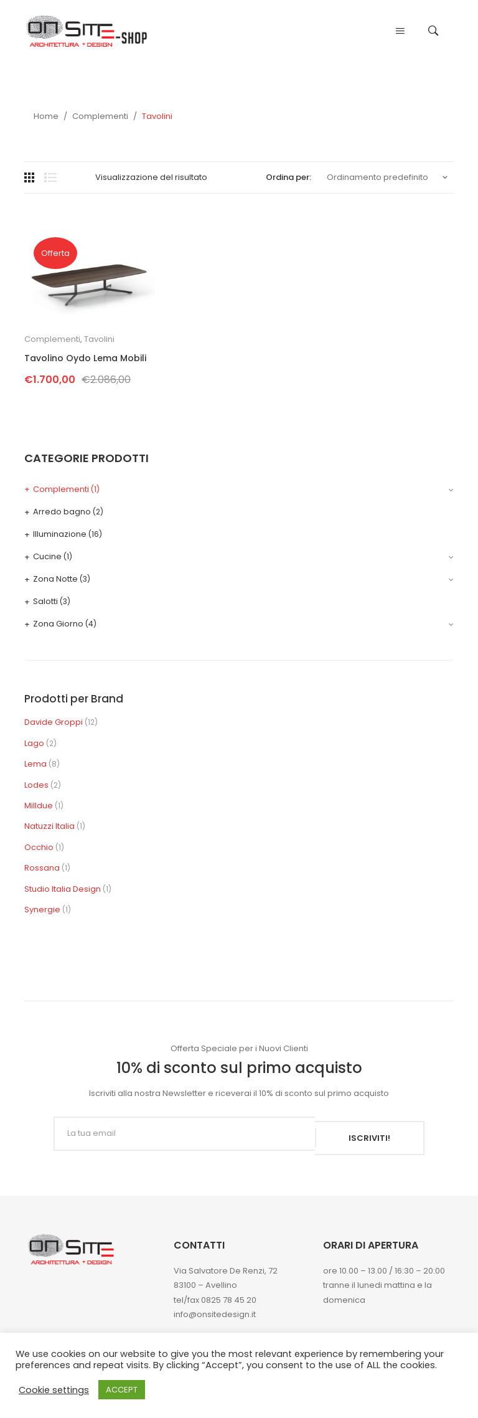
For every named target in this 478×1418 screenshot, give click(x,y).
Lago (34, 743)
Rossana (42, 868)
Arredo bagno (62, 512)
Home (46, 116)
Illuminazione (60, 534)
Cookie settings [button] (54, 1390)
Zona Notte (55, 579)
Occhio (39, 847)
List (50, 177)
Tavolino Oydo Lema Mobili (85, 358)
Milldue (38, 805)
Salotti (45, 601)
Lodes (36, 785)
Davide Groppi (53, 722)
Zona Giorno (58, 624)
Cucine (47, 556)
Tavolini (99, 339)
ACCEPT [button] (122, 1390)
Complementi (100, 116)
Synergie (42, 909)
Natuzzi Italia (49, 826)
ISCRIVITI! (369, 1134)
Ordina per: (288, 177)
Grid (30, 177)
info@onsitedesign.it (215, 1310)
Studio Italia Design (62, 889)
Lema (35, 764)
